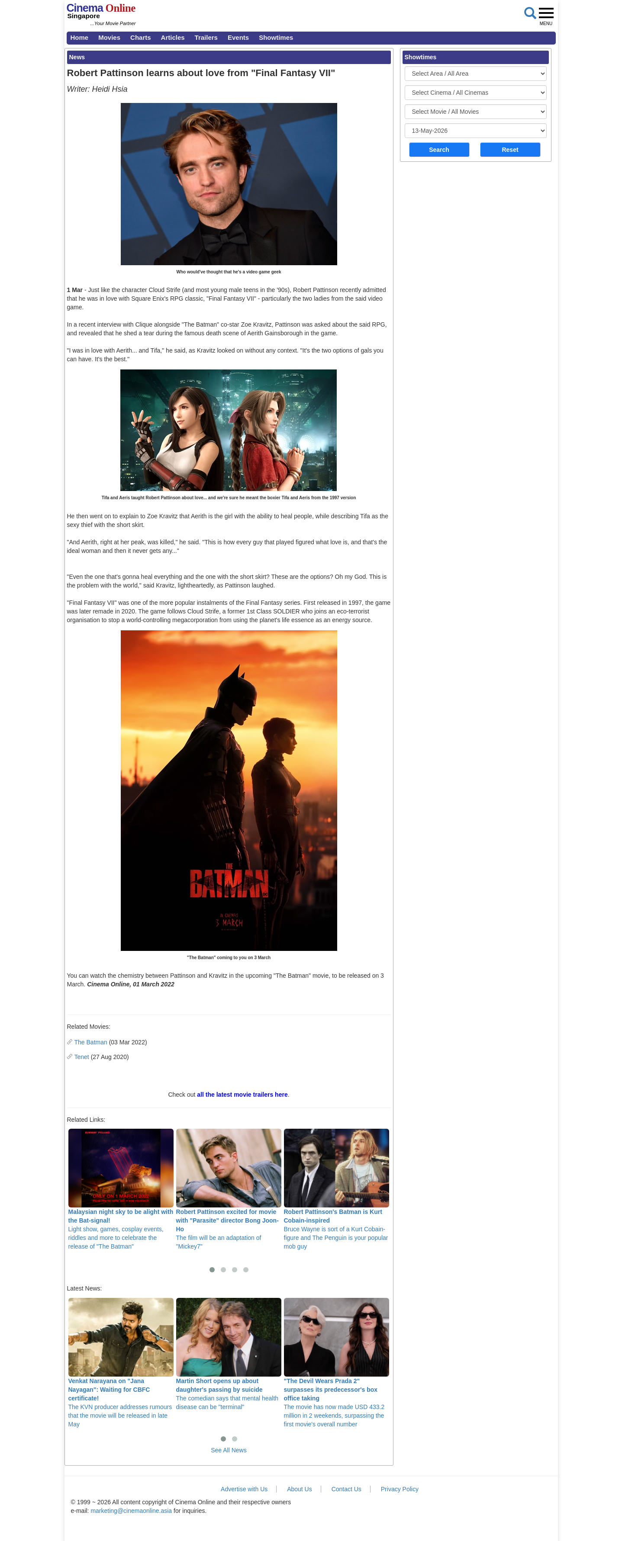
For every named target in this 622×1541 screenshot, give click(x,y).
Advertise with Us (244, 1489)
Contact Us (346, 1489)
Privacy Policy (400, 1489)
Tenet (81, 1056)
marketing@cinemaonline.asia (131, 1510)
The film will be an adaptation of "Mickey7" (228, 1189)
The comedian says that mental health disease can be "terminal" (228, 1354)
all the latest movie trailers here (242, 1094)
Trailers (206, 37)
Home (80, 37)
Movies (109, 37)
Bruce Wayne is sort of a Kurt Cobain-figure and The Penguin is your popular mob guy (336, 1189)
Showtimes (276, 37)
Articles (173, 37)
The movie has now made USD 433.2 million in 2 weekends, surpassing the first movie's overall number (336, 1363)
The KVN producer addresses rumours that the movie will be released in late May (121, 1363)
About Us (299, 1489)
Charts (140, 37)
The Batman (90, 1042)
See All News (228, 1450)
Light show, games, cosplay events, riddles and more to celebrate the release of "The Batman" (121, 1189)
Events (238, 37)
